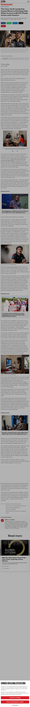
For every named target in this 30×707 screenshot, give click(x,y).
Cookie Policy (15, 705)
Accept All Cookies (15, 697)
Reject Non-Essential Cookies (15, 702)
